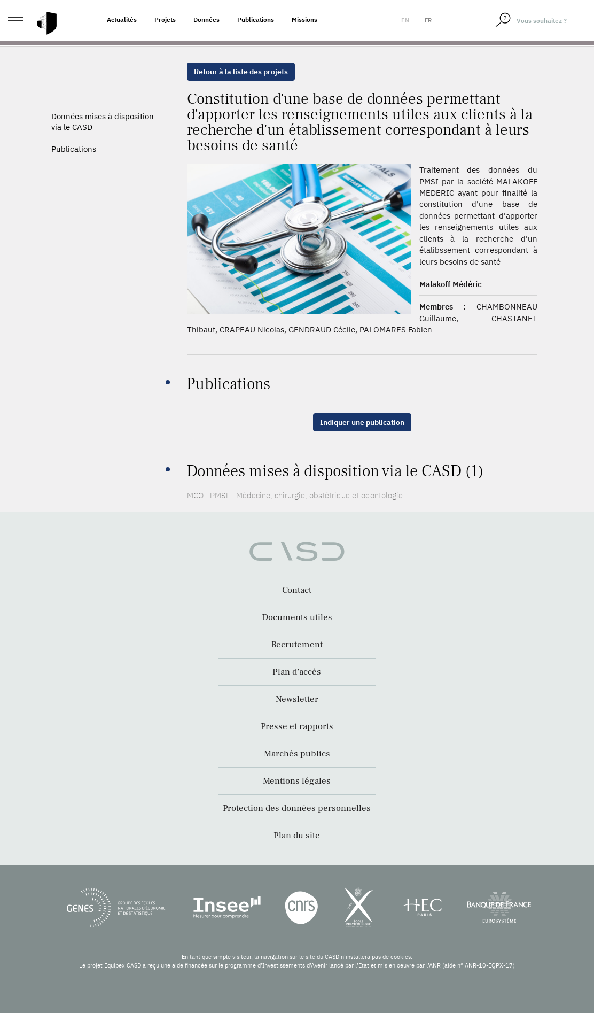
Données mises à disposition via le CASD (102, 139)
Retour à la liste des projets (241, 71)
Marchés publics (297, 754)
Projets (165, 20)
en (405, 20)
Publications (255, 20)
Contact (296, 590)
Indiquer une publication (362, 422)
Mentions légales (297, 781)
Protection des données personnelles (297, 808)
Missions (304, 20)
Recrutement (297, 645)
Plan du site (296, 835)
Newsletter (297, 699)
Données (206, 20)
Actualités (122, 20)
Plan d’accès (296, 672)
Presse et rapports (297, 726)
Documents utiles (297, 617)
